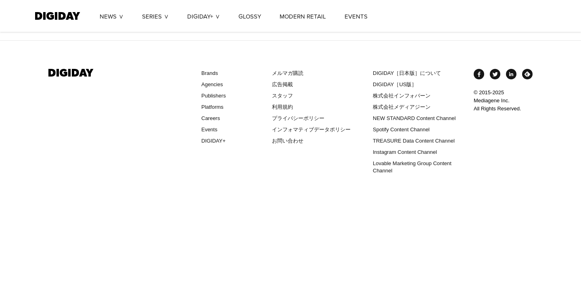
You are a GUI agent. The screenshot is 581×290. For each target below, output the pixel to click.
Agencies (212, 84)
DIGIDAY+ (200, 16)
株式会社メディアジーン (402, 107)
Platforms (212, 107)
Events (209, 129)
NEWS (108, 16)
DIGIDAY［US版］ (395, 84)
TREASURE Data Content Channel (414, 141)
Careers (210, 118)
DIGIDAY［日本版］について (407, 73)
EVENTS (356, 16)
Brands (209, 73)
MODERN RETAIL (303, 16)
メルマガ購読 (287, 73)
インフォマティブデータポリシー (311, 129)
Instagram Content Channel (405, 152)
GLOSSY (249, 16)
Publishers (213, 96)
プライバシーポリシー (298, 118)
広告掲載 (282, 84)
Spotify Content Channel (401, 129)
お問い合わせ (287, 141)
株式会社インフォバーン (402, 96)
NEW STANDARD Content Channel (414, 118)
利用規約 (282, 107)
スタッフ (282, 96)
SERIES (152, 16)
